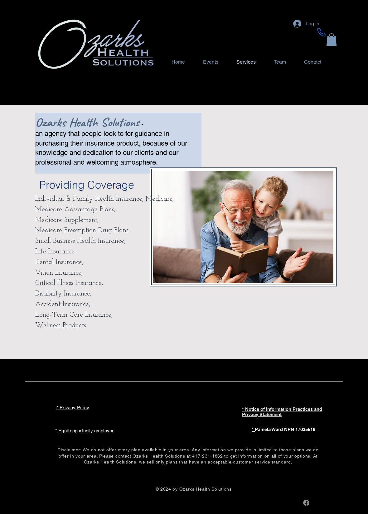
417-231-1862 (207, 456)
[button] (331, 39)
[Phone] (321, 32)
